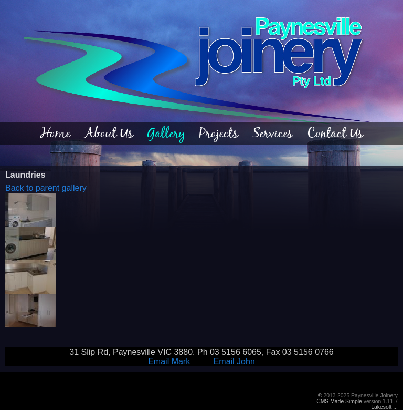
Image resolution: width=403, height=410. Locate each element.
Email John (234, 361)
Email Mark (169, 361)
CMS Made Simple (339, 401)
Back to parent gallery (46, 187)
